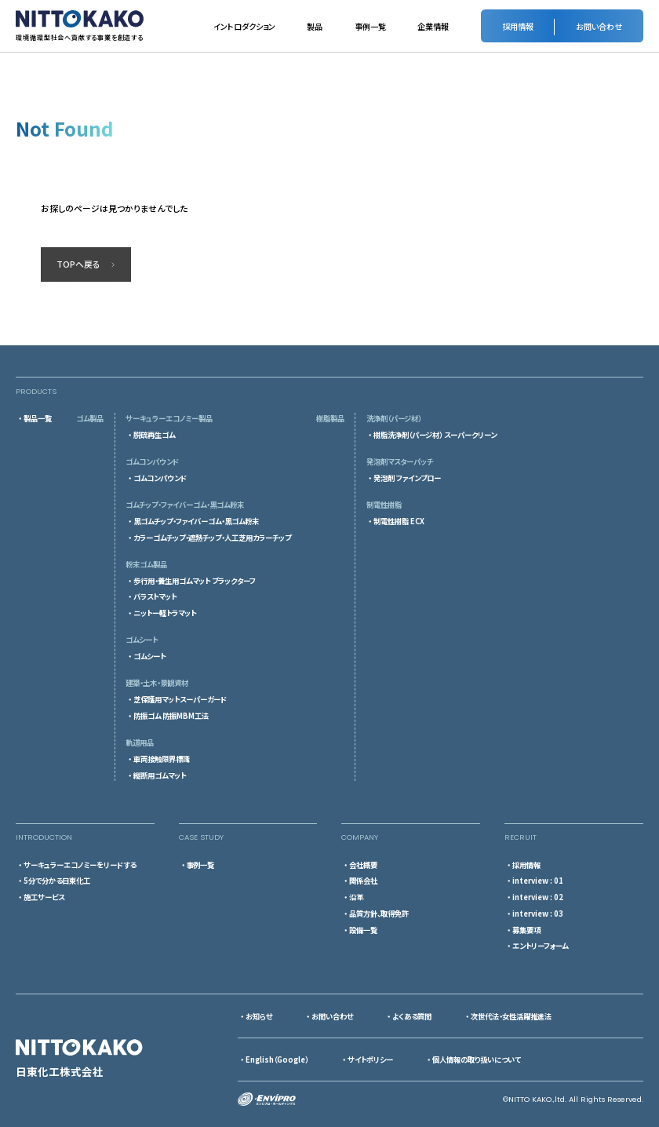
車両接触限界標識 (161, 758)
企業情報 (433, 26)
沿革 (356, 897)
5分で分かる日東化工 (57, 880)
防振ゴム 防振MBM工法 (171, 715)
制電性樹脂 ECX (398, 521)
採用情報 (526, 864)
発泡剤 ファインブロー (407, 477)
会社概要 (363, 864)
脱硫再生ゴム (154, 434)
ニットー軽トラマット (164, 612)
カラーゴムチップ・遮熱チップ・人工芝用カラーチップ (212, 537)
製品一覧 (38, 418)
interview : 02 (537, 897)
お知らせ (259, 1016)
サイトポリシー (370, 1059)
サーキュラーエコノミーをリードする (80, 864)
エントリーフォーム (540, 945)
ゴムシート (149, 656)
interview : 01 (537, 880)
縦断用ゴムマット (159, 775)
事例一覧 (370, 26)
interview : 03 (537, 913)
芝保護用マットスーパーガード (180, 699)
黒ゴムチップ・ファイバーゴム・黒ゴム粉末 (196, 521)
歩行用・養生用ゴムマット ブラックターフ (194, 580)
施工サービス (44, 897)
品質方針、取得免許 (379, 913)
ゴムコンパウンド (160, 477)
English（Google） (277, 1059)
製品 (314, 26)
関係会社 (363, 880)
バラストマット (155, 596)
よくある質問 (411, 1016)
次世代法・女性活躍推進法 (511, 1016)
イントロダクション (244, 26)
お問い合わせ (332, 1016)
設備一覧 (363, 930)
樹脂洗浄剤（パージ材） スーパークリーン (435, 434)
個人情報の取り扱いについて (476, 1059)
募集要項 (526, 930)
